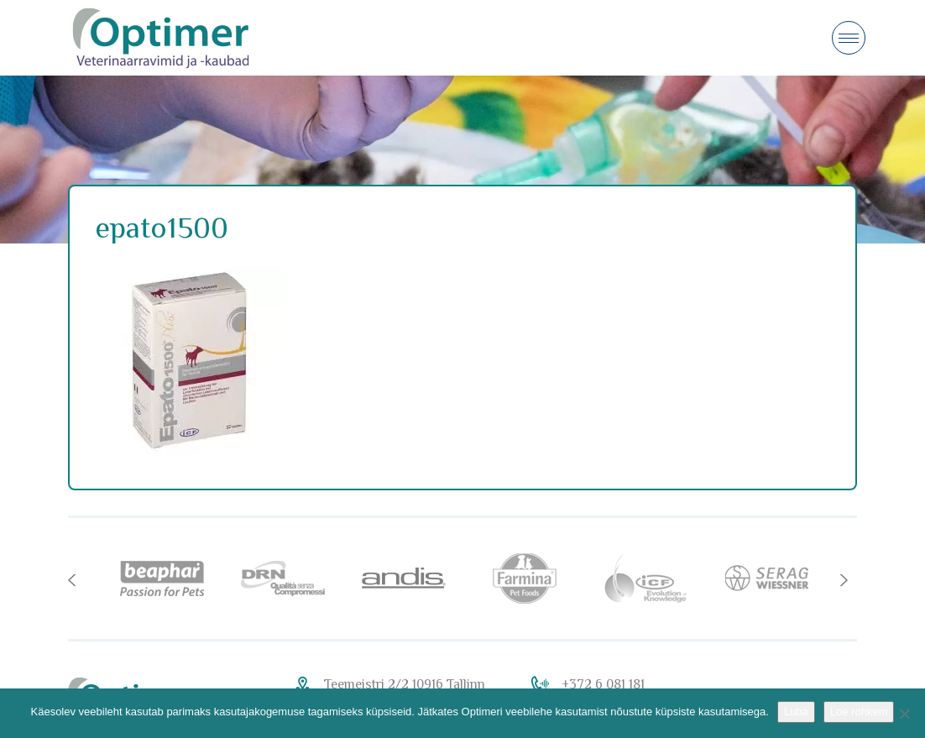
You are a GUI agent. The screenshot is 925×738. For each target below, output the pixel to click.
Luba (796, 711)
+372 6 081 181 (603, 684)
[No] (904, 713)
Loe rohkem (859, 711)
